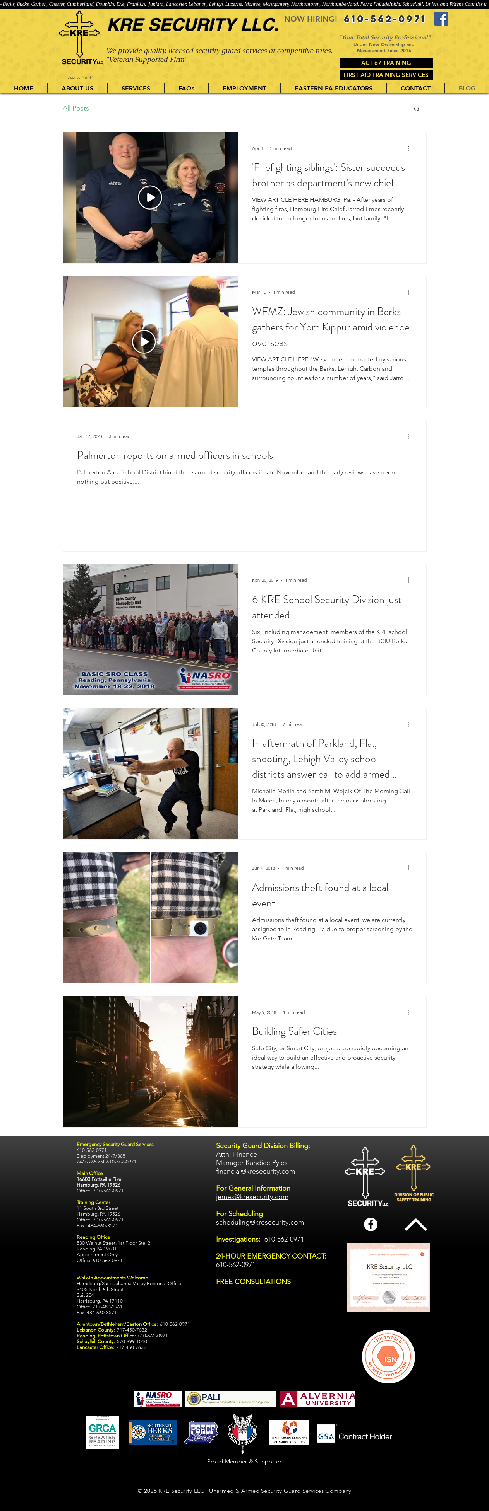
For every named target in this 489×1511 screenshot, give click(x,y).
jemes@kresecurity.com (252, 1196)
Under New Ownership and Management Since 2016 (384, 47)
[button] (136, 88)
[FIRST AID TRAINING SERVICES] (386, 75)
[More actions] (411, 148)
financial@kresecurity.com (255, 1171)
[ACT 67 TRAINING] (386, 63)
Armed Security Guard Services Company (296, 1490)
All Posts (76, 108)
